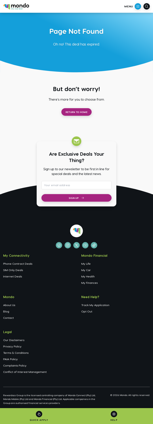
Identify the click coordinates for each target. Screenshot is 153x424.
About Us (9, 305)
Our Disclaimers (13, 340)
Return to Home (76, 112)
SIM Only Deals (13, 270)
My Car (86, 270)
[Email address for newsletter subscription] (76, 185)
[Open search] (146, 6)
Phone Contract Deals (17, 263)
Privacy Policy (12, 346)
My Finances (89, 282)
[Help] (114, 416)
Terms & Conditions (15, 352)
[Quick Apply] (39, 416)
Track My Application (95, 305)
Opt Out (86, 311)
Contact (8, 317)
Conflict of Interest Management (25, 371)
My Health (88, 276)
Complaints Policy (14, 365)
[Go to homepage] (16, 6)
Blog (6, 311)
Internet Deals (12, 276)
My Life (86, 263)
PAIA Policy (10, 359)
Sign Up (76, 197)
